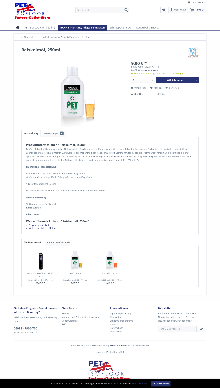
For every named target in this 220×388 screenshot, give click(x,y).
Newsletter (115, 317)
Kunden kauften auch (58, 242)
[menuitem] (102, 10)
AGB (64, 324)
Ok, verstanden (160, 383)
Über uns (114, 324)
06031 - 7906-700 (25, 328)
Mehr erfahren (139, 383)
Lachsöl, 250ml (109, 273)
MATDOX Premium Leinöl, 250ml (40, 275)
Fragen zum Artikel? (37, 225)
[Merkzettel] (163, 10)
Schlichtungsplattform (121, 320)
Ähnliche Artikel (32, 242)
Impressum (116, 331)
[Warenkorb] (197, 10)
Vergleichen (139, 87)
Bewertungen (54, 133)
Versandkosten (116, 345)
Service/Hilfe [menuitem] (196, 2)
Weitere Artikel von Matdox (41, 228)
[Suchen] (126, 10)
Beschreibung (31, 133)
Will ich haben (182, 80)
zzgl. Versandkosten (149, 70)
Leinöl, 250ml (75, 273)
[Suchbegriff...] (102, 10)
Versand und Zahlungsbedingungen (80, 317)
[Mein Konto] (177, 10)
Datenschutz (116, 327)
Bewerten (172, 87)
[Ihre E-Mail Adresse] (177, 329)
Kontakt (66, 313)
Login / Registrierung (120, 313)
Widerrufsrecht (69, 320)
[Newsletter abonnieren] (201, 329)
